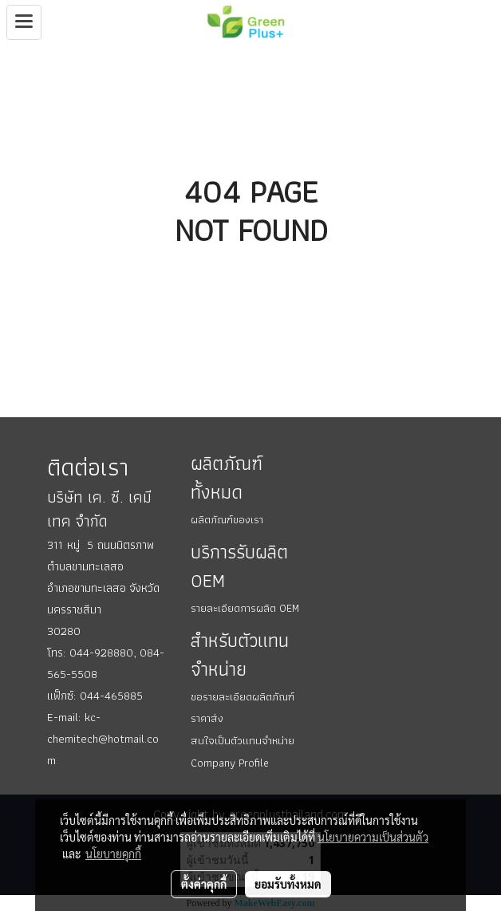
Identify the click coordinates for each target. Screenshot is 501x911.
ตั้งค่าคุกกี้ (204, 884)
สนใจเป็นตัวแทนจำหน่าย (242, 740)
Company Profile (230, 762)
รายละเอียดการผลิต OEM (245, 608)
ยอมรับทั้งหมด (288, 884)
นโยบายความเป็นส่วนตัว (373, 837)
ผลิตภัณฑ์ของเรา (227, 519)
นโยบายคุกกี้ (113, 853)
